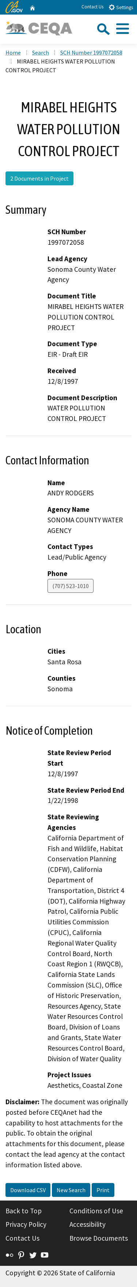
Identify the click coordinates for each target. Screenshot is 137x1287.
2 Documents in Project (39, 178)
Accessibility (87, 1224)
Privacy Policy (25, 1224)
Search (40, 52)
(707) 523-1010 (70, 586)
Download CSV (28, 1190)
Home (13, 52)
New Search (71, 1190)
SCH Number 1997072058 (91, 52)
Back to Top (23, 1210)
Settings (121, 7)
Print (103, 1190)
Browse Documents (98, 1238)
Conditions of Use (96, 1210)
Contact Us (92, 7)
